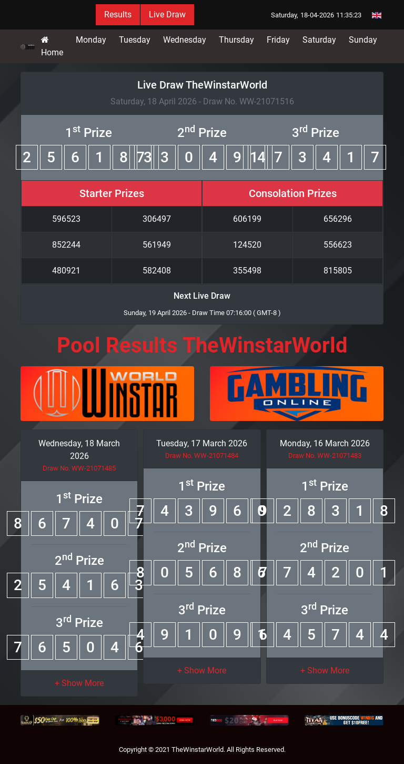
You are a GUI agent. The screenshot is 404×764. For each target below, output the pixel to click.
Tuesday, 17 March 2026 (201, 443)
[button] (79, 683)
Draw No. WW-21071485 (79, 468)
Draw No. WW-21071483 (324, 455)
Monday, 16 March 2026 (325, 443)
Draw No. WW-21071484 (201, 455)
